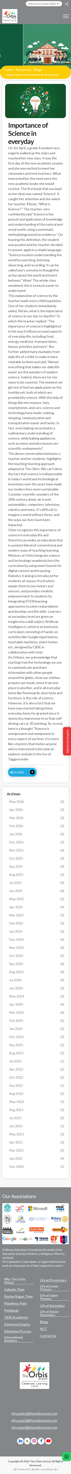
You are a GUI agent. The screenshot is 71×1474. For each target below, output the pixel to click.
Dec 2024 (36, 939)
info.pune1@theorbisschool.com (34, 1413)
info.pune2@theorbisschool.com (34, 1420)
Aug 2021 (36, 1109)
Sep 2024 (36, 963)
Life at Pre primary (53, 1280)
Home (8, 70)
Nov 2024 (36, 947)
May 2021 (36, 1134)
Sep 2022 (36, 1085)
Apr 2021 (36, 1142)
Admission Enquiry (17, 1324)
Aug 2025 (36, 874)
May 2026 (36, 801)
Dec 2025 (36, 842)
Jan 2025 (36, 931)
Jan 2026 (36, 834)
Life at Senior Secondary (49, 1313)
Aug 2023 (36, 1053)
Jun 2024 (36, 988)
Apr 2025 (36, 907)
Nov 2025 (36, 850)
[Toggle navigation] (66, 16)
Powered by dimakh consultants (36, 1469)
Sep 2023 (36, 1044)
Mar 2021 (36, 1150)
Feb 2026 (36, 825)
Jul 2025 (36, 882)
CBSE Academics (16, 1317)
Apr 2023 (36, 1069)
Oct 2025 (36, 858)
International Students (13, 1339)
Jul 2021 (36, 1117)
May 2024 (36, 996)
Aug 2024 (36, 971)
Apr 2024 (36, 1004)
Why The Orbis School (15, 1281)
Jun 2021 (36, 1126)
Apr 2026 (36, 809)
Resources (23, 70)
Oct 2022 (36, 1077)
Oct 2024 (36, 955)
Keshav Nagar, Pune (18, 1296)
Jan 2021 (36, 1158)
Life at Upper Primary (49, 1297)
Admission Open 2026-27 (44, 3)
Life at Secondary (52, 1305)
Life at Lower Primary (49, 1288)
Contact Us (48, 1336)
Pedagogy (11, 1310)
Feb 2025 (36, 923)
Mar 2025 (36, 915)
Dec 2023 (36, 1036)
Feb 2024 (36, 1020)
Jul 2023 (36, 1061)
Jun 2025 (36, 890)
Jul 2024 (36, 980)
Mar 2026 (36, 817)
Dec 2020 (36, 1166)
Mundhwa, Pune (15, 1303)
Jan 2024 (36, 1028)
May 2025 (36, 898)
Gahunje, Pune (14, 1289)
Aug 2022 (36, 1093)
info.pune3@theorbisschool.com (34, 1427)
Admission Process (17, 1331)
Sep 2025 (36, 866)
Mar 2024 (36, 1012)
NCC (43, 1329)
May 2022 (36, 1101)
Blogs (38, 70)
